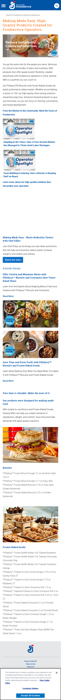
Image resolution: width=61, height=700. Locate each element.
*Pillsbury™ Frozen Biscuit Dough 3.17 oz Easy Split (28, 481)
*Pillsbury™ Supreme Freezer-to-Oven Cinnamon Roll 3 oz (30, 591)
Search (56, 4)
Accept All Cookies (30, 695)
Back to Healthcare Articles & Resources (23, 15)
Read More (8, 296)
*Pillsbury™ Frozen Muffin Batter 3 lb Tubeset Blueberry (29, 552)
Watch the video (13, 260)
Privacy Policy (30, 661)
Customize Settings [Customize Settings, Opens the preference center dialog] (30, 688)
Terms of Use (30, 664)
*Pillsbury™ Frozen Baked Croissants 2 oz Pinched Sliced (30, 610)
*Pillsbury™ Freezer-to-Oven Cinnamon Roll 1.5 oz (27, 587)
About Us (30, 667)
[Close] (57, 673)
